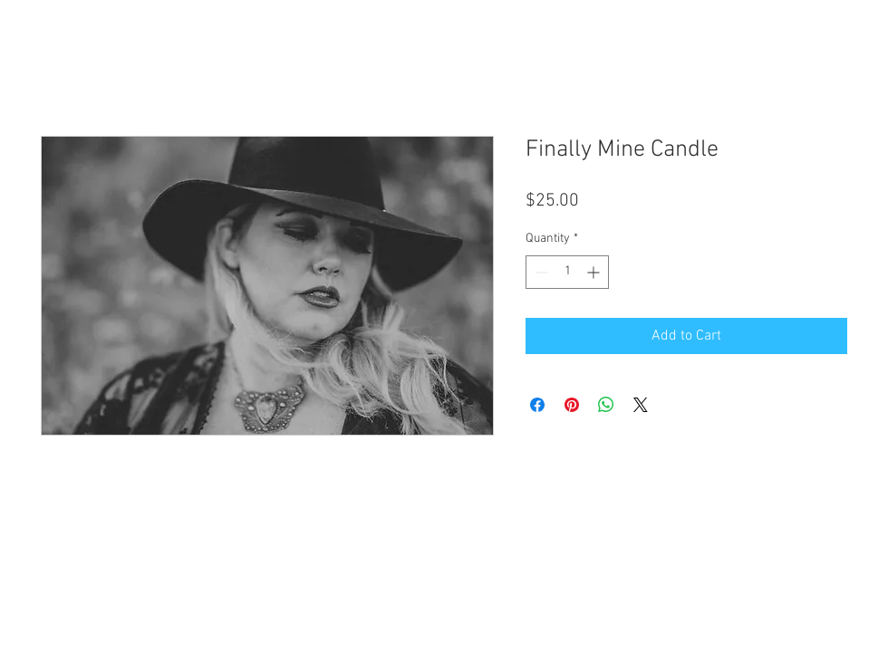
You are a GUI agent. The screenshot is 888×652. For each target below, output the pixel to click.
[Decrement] (539, 272)
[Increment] (595, 272)
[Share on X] (641, 405)
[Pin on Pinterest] (572, 405)
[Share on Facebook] (537, 405)
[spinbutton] (567, 272)
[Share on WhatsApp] (606, 405)
